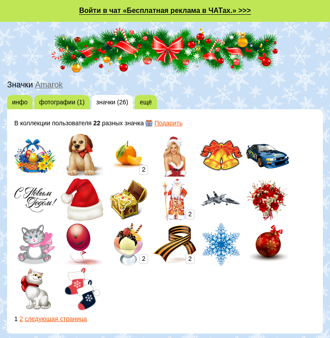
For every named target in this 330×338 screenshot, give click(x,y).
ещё (146, 102)
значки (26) (112, 102)
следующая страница (56, 318)
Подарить (168, 123)
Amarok (49, 84)
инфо (20, 102)
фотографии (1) (62, 102)
